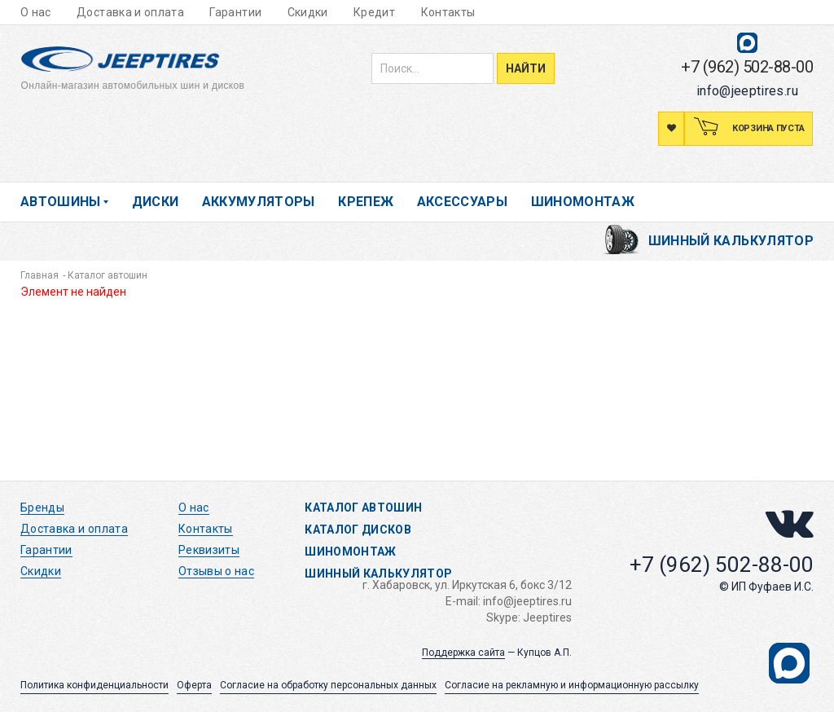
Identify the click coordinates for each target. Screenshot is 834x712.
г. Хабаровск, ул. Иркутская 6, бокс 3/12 (467, 584)
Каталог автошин (363, 507)
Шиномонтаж (583, 201)
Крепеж (365, 201)
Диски (155, 201)
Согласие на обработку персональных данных (328, 685)
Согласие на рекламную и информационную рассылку (572, 685)
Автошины (60, 201)
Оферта (194, 685)
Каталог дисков (358, 529)
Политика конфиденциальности (94, 685)
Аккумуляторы (258, 201)
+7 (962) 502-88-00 (747, 67)
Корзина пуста (767, 128)
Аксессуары (462, 201)
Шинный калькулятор (731, 240)
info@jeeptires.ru (747, 91)
